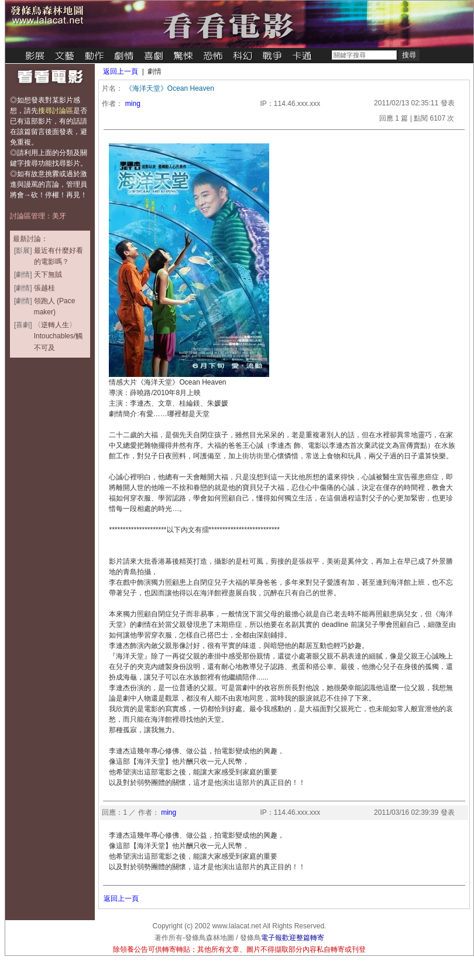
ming (132, 104)
